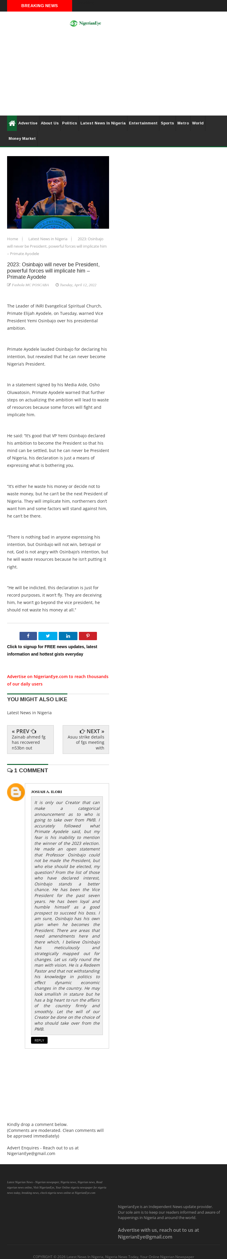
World (198, 123)
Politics (69, 123)
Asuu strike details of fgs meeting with (86, 742)
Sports (167, 123)
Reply (39, 1040)
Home (13, 238)
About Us (50, 123)
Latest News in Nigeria (48, 238)
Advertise (28, 123)
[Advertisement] (113, 74)
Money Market (22, 138)
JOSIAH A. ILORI (46, 791)
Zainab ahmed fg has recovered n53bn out (29, 742)
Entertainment (143, 123)
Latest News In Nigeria (103, 123)
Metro (183, 123)
